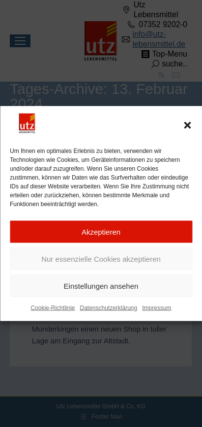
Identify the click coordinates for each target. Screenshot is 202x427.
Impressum (156, 308)
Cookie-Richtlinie (52, 308)
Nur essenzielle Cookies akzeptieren (101, 259)
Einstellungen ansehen (101, 286)
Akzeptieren (101, 232)
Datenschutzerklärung (108, 308)
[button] (187, 125)
